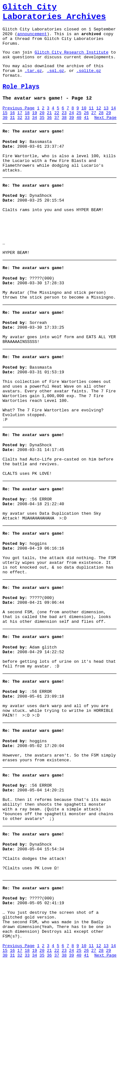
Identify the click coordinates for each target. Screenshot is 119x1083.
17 (19, 129)
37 (56, 135)
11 (91, 123)
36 (49, 135)
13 (106, 123)
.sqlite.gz (88, 82)
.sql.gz (55, 82)
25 (78, 129)
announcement (32, 39)
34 (34, 135)
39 (71, 135)
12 (98, 123)
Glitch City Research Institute (71, 60)
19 (34, 129)
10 (83, 123)
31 (12, 135)
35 (42, 135)
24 (71, 129)
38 (64, 135)
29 (108, 129)
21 (49, 129)
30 (5, 135)
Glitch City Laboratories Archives (54, 14)
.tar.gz (33, 82)
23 (64, 129)
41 (86, 135)
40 (78, 135)
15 (5, 129)
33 (27, 135)
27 (93, 129)
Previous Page (18, 123)
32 (19, 135)
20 (42, 129)
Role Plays (21, 100)
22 (56, 129)
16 (12, 129)
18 (27, 129)
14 (113, 123)
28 (101, 129)
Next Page (105, 135)
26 (86, 129)
